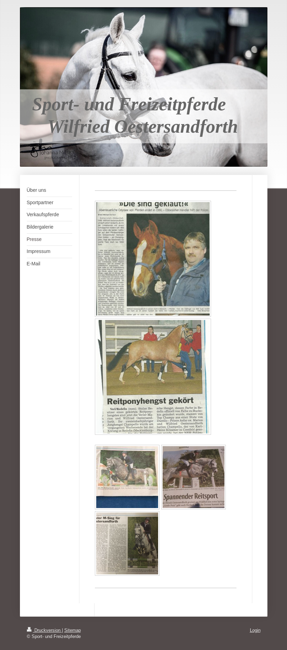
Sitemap (72, 630)
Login (255, 630)
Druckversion (44, 630)
